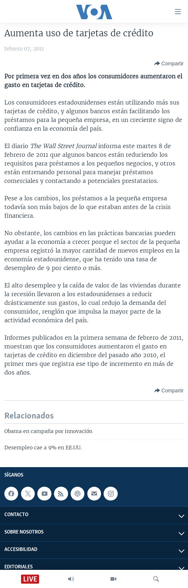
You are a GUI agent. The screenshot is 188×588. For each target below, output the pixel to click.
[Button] (169, 63)
